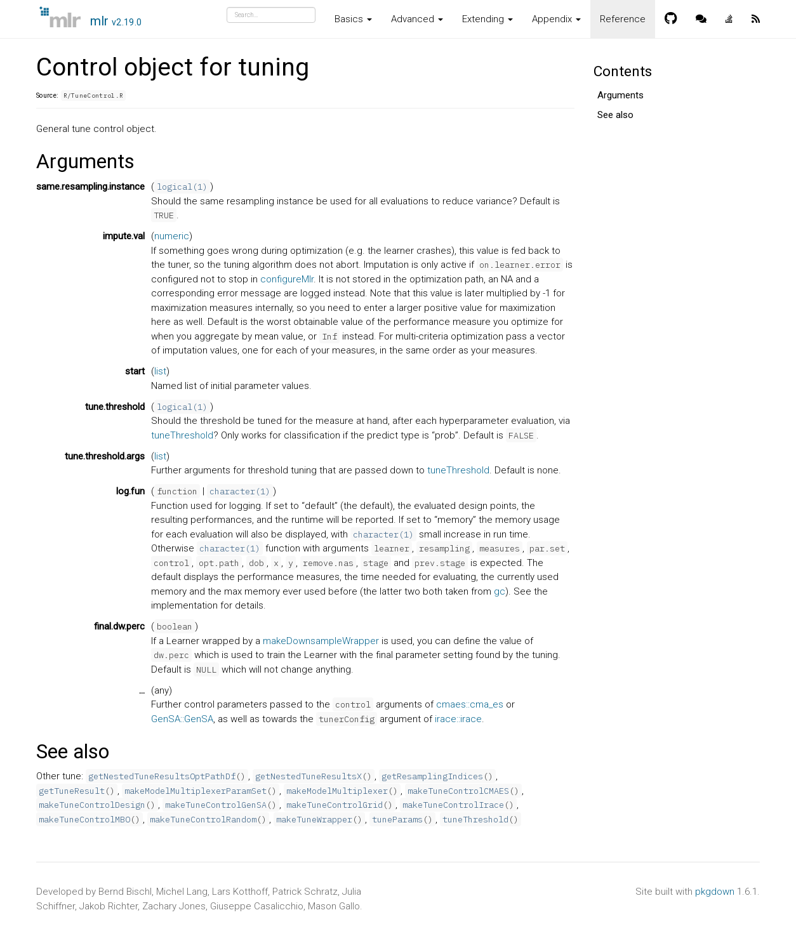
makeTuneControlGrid (334, 804)
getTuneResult (72, 790)
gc (499, 591)
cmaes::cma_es (469, 704)
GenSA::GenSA (182, 719)
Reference (623, 19)
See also (615, 115)
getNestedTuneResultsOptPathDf (161, 776)
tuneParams (397, 819)
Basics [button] (353, 19)
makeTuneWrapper (314, 819)
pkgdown (714, 891)
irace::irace (458, 719)
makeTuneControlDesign (92, 804)
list (160, 371)
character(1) (239, 491)
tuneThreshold (182, 435)
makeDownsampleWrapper (321, 641)
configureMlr (287, 279)
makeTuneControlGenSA (216, 804)
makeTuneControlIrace (453, 804)
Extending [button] (487, 19)
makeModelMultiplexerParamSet (195, 790)
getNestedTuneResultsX (308, 776)
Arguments (620, 95)
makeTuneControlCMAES (458, 790)
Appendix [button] (556, 19)
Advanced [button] (417, 19)
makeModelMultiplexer (337, 790)
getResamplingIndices (432, 776)
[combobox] (271, 15)
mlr (116, 21)
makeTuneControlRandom (203, 819)
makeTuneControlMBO (84, 819)
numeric (171, 236)
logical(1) (182, 186)
